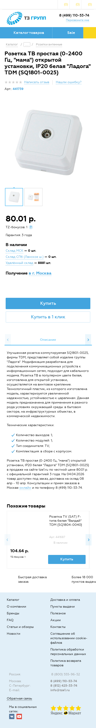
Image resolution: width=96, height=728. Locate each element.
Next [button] (88, 339)
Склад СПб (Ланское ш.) (25, 257)
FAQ (10, 620)
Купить (48, 303)
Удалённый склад (19, 263)
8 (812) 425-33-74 (63, 686)
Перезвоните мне (77, 20)
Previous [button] (8, 339)
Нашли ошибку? (69, 82)
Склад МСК (14, 251)
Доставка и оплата (65, 600)
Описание (48, 340)
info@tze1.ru (60, 690)
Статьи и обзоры (20, 627)
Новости (13, 634)
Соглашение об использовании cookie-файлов (68, 638)
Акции (55, 620)
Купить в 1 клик (48, 316)
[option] (48, 142)
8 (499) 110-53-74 (74, 15)
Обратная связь (19, 698)
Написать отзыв (36, 82)
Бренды (13, 613)
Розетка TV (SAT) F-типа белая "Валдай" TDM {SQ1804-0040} (65, 521)
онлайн (25, 488)
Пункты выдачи (62, 606)
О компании (16, 606)
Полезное (58, 613)
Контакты (58, 627)
